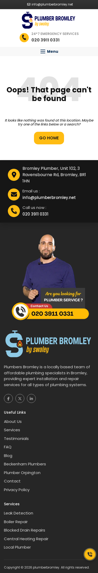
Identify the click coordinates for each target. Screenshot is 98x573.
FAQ (7, 447)
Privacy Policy (17, 489)
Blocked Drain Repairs (24, 530)
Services (12, 430)
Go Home (49, 138)
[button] (49, 51)
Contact (12, 481)
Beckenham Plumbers (25, 464)
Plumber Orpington (22, 472)
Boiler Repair (16, 521)
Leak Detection (18, 513)
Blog (8, 455)
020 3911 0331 (35, 214)
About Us (13, 421)
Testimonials (16, 438)
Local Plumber (17, 547)
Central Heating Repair (26, 539)
